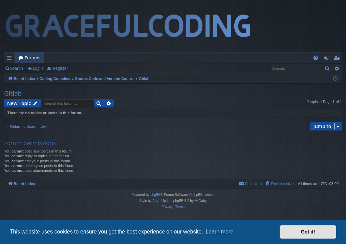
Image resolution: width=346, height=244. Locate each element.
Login (38, 68)
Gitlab (13, 93)
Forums (32, 58)
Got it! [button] (308, 232)
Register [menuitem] (338, 59)
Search (16, 68)
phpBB (155, 195)
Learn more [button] (219, 232)
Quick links (11, 59)
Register (60, 68)
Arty (155, 201)
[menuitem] (315, 57)
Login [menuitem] (327, 59)
